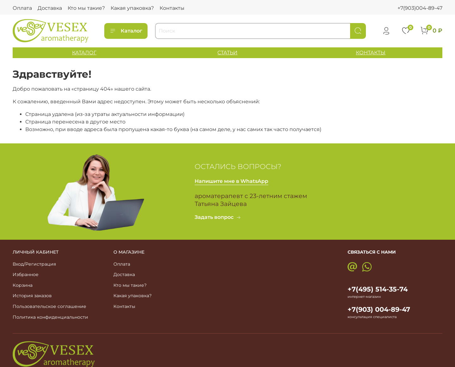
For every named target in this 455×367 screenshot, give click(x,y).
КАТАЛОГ (84, 53)
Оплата (22, 8)
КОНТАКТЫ (370, 53)
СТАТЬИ (227, 53)
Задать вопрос (218, 217)
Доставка (50, 8)
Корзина (23, 285)
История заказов (32, 295)
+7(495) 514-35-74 (378, 289)
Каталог (126, 31)
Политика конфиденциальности (50, 317)
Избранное (26, 274)
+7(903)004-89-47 (419, 8)
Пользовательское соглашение (49, 306)
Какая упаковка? (132, 8)
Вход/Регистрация (34, 264)
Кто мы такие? (86, 8)
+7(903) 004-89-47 (379, 309)
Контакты (172, 8)
